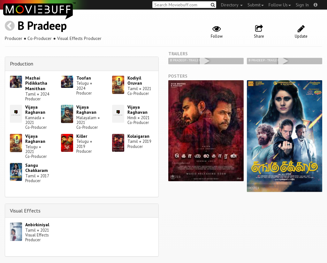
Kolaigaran (138, 136)
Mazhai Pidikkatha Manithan (36, 83)
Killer (81, 136)
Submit (255, 5)
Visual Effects (25, 210)
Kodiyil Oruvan (134, 80)
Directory (232, 5)
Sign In (302, 5)
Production (21, 63)
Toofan (83, 78)
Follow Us (280, 5)
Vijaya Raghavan (35, 109)
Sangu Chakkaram (36, 168)
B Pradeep (42, 25)
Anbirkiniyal (37, 225)
